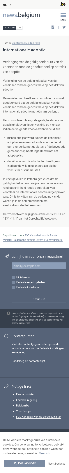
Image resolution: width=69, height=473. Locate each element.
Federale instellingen (28, 288)
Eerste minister (25, 394)
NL (5, 5)
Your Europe (23, 411)
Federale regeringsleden (30, 283)
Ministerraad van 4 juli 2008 (26, 43)
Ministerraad (23, 277)
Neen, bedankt (56, 463)
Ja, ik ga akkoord (24, 463)
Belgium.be (22, 405)
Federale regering (26, 400)
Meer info (45, 453)
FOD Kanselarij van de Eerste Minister (38, 416)
